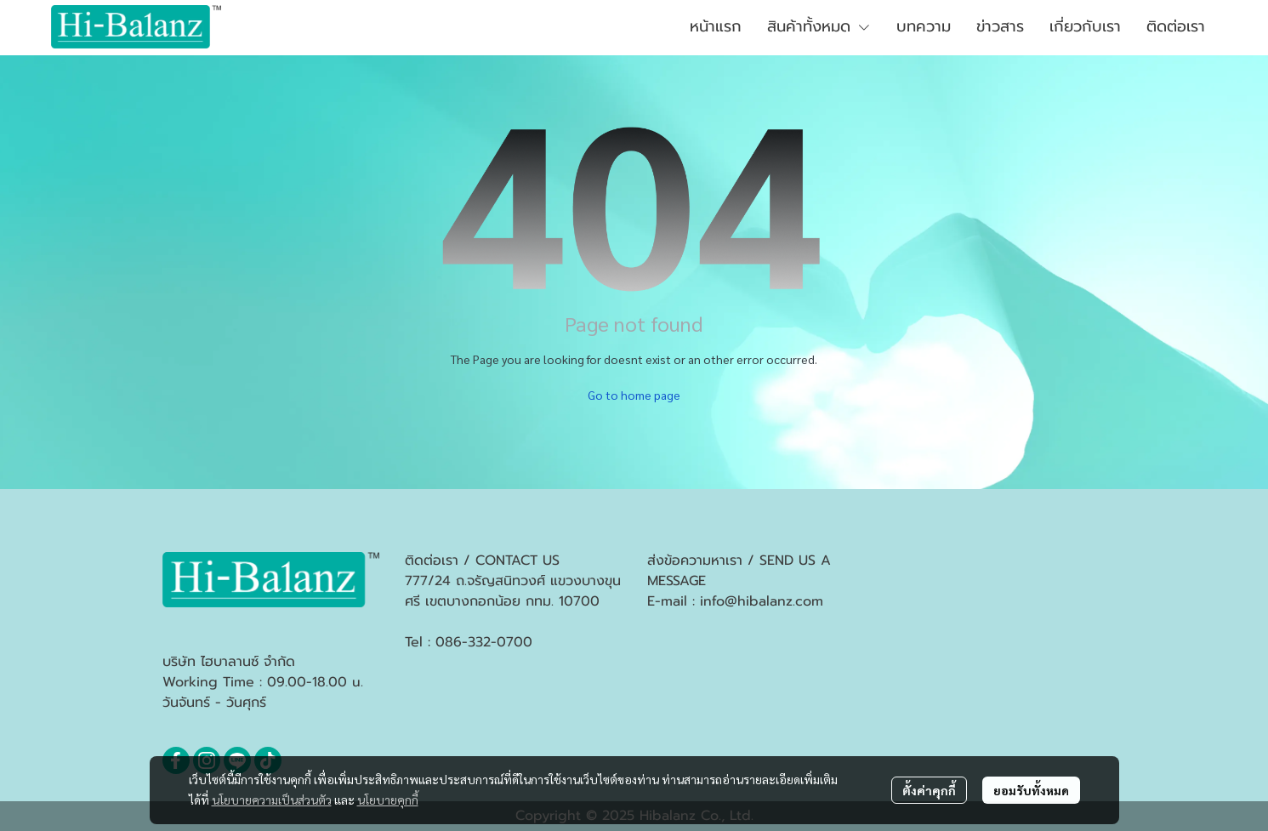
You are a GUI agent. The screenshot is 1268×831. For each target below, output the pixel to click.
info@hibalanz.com (761, 601)
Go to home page (634, 394)
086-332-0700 (483, 642)
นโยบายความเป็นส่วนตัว (272, 799)
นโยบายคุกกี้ (387, 799)
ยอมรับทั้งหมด (1031, 790)
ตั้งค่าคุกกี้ (929, 790)
